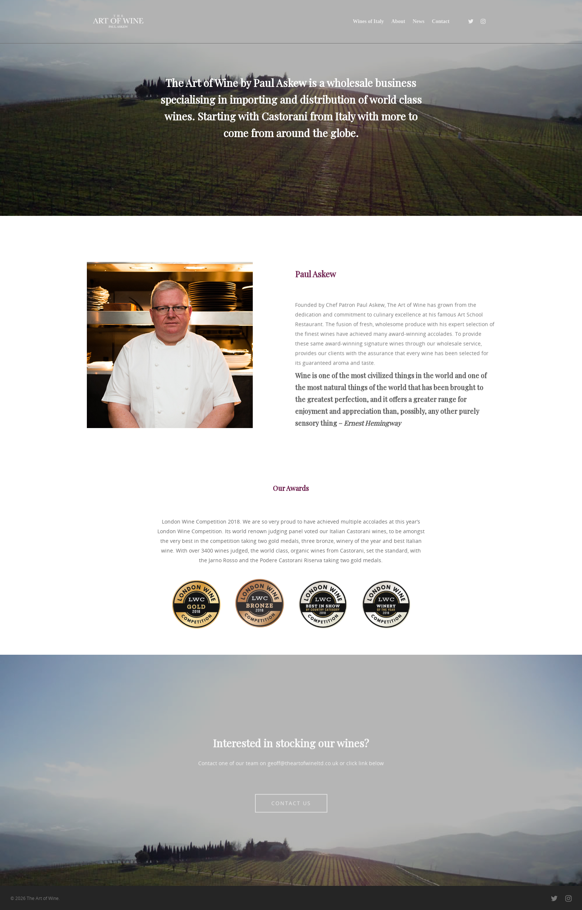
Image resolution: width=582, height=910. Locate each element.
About (398, 21)
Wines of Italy (368, 21)
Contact (440, 21)
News (419, 21)
